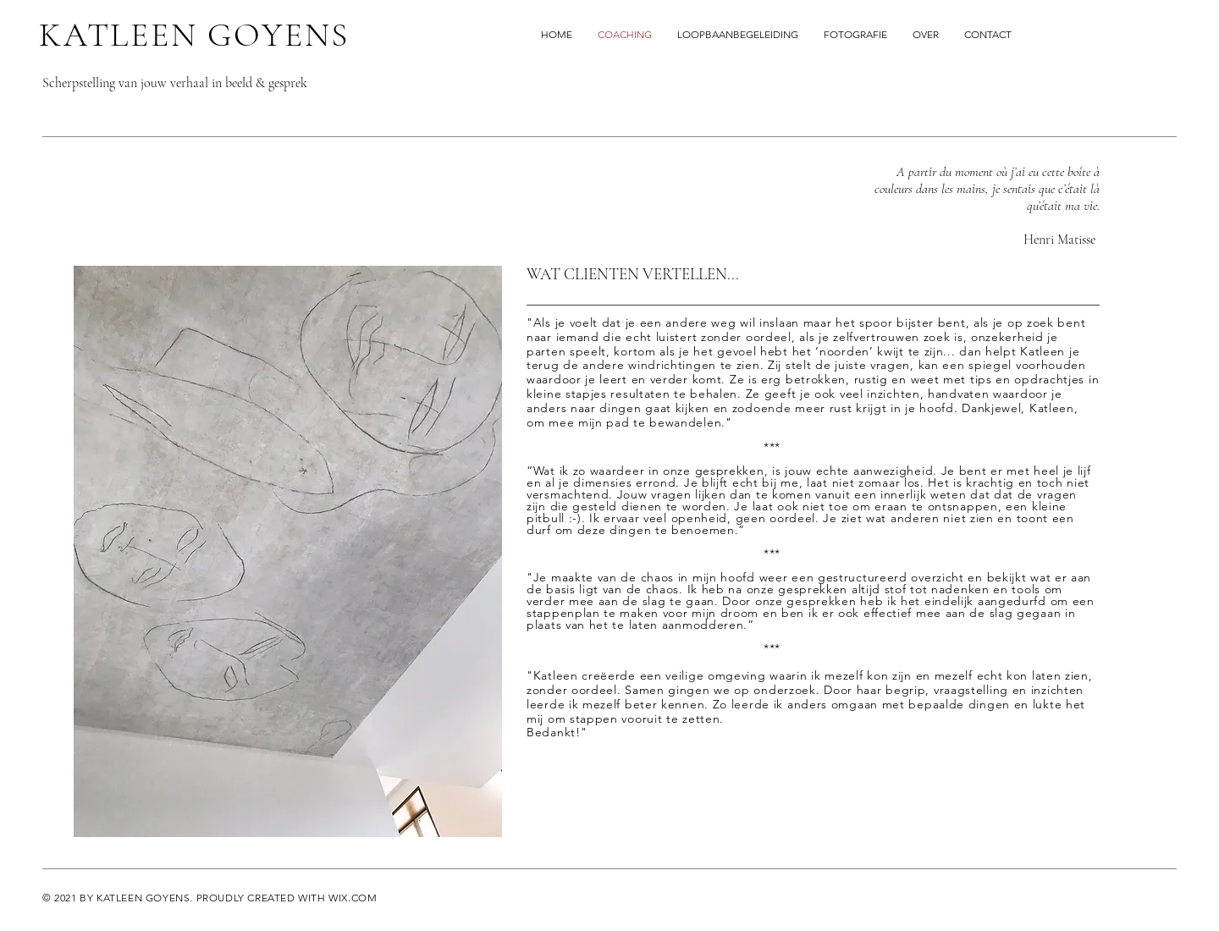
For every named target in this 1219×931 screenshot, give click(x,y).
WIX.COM (352, 897)
